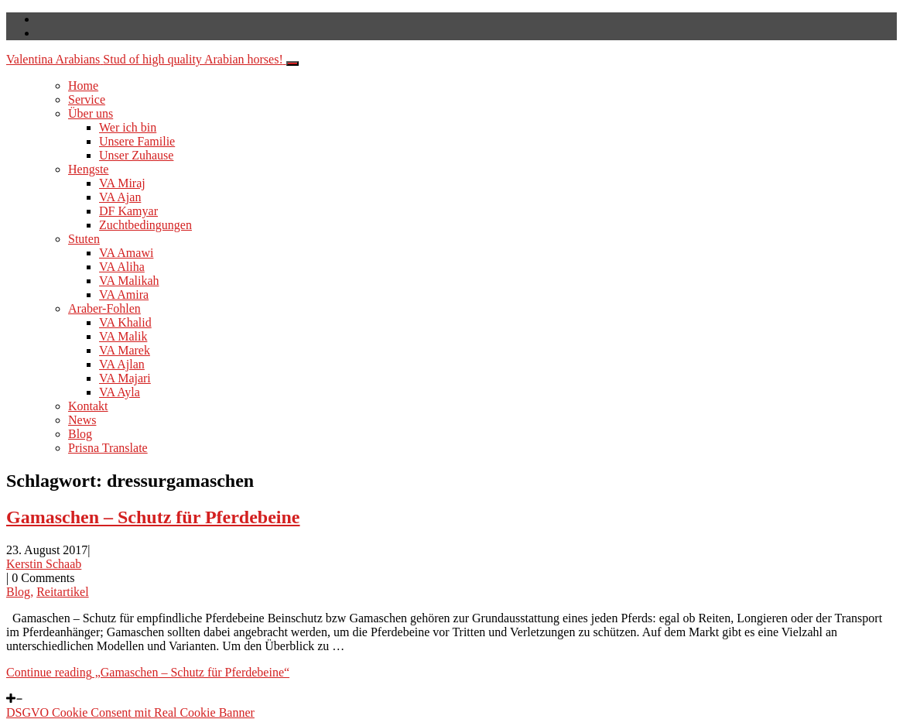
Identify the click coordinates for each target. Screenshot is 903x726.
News (82, 419)
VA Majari (125, 378)
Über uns (90, 113)
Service (86, 99)
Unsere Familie (137, 141)
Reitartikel (62, 591)
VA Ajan (120, 197)
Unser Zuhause (136, 155)
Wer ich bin (127, 127)
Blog (80, 433)
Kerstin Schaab (43, 563)
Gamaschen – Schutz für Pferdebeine (153, 517)
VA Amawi (126, 252)
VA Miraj (122, 183)
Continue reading (147, 672)
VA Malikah (129, 280)
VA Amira (124, 294)
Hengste (88, 169)
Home (83, 85)
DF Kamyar (128, 210)
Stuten (84, 238)
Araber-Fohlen (104, 308)
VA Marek (124, 350)
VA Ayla (119, 392)
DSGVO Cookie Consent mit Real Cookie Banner (130, 712)
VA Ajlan (122, 364)
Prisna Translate (108, 447)
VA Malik (123, 336)
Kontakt (88, 406)
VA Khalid (125, 322)
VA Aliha (122, 266)
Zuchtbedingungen (145, 224)
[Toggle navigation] (292, 63)
